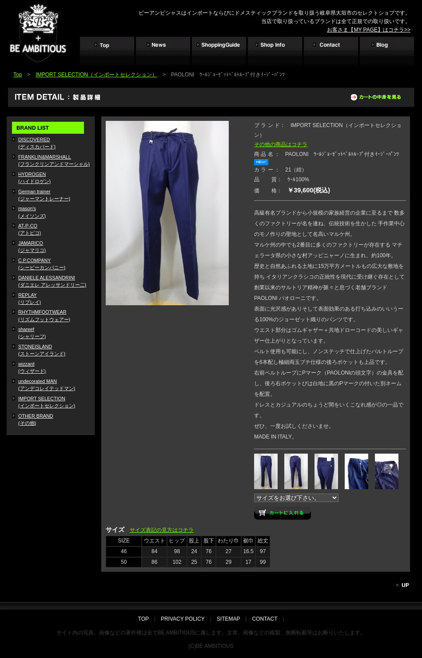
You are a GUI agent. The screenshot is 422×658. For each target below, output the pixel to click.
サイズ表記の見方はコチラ (162, 530)
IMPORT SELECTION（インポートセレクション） (96, 75)
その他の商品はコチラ (280, 144)
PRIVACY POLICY (182, 619)
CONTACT (265, 619)
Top (17, 75)
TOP (146, 619)
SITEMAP (228, 619)
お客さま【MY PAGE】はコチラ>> (368, 30)
